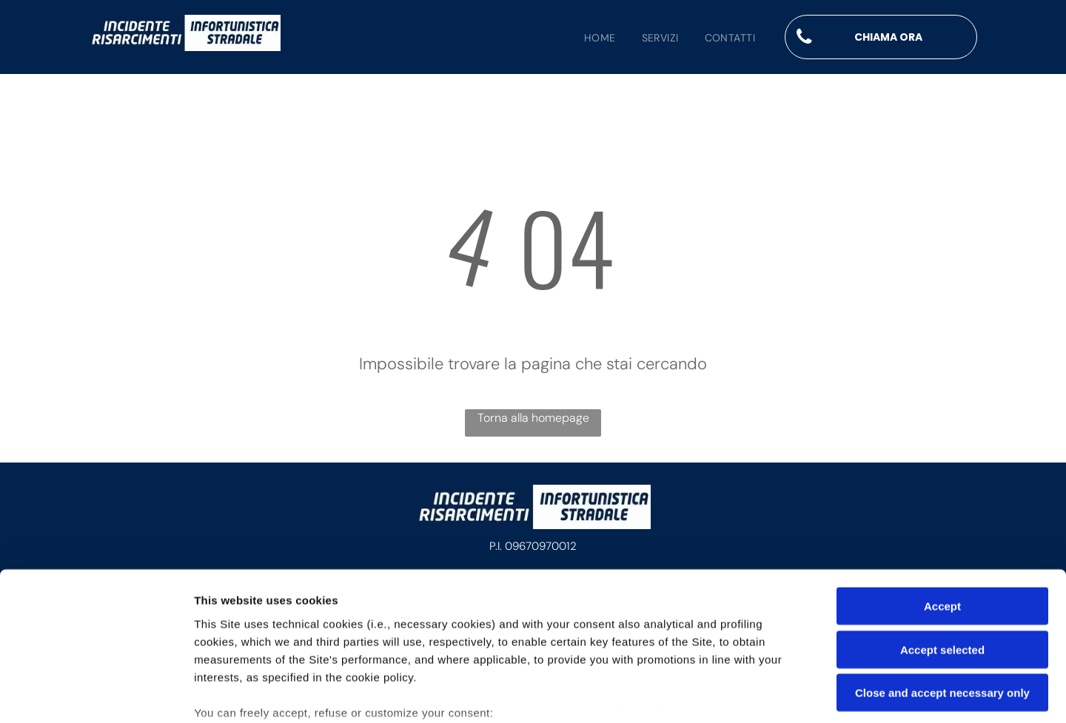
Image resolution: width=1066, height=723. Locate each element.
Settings (753, 693)
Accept (942, 494)
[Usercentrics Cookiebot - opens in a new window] (96, 694)
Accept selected (942, 537)
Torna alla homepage (533, 418)
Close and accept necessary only (942, 581)
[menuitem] (587, 38)
